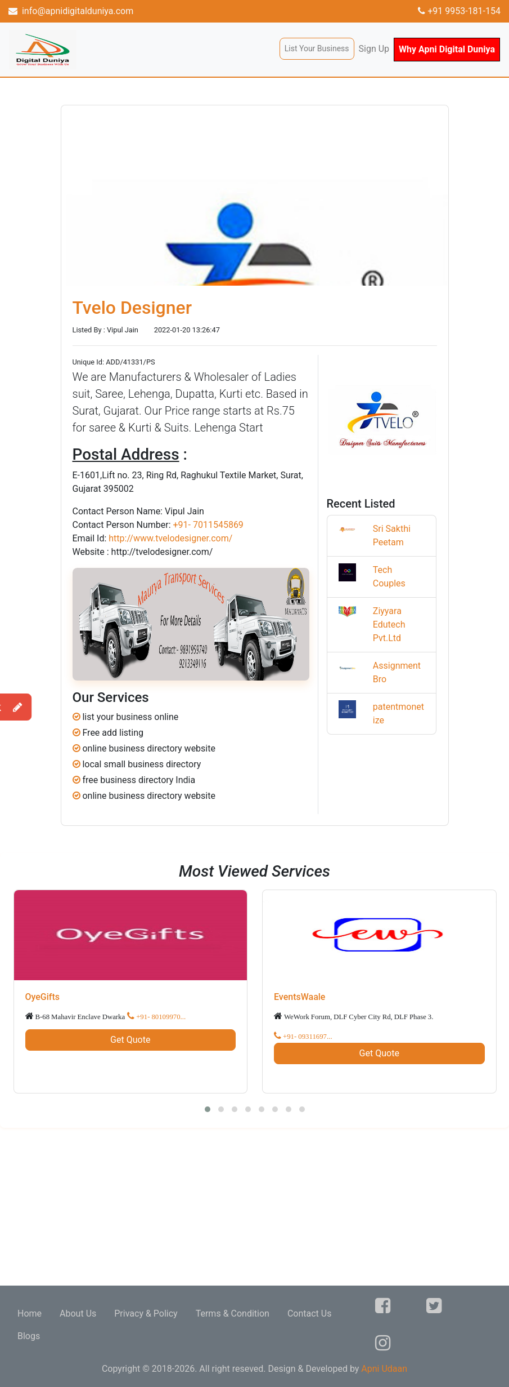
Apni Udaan (384, 1368)
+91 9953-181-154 (459, 11)
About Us (78, 1313)
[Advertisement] (254, 1207)
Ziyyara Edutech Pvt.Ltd (389, 624)
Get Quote (130, 1039)
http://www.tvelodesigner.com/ (170, 538)
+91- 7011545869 (208, 524)
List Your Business (317, 48)
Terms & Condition (232, 1313)
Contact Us (309, 1313)
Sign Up (374, 48)
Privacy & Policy (145, 1313)
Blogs (28, 1336)
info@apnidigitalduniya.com (70, 11)
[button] (207, 1109)
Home (29, 1313)
